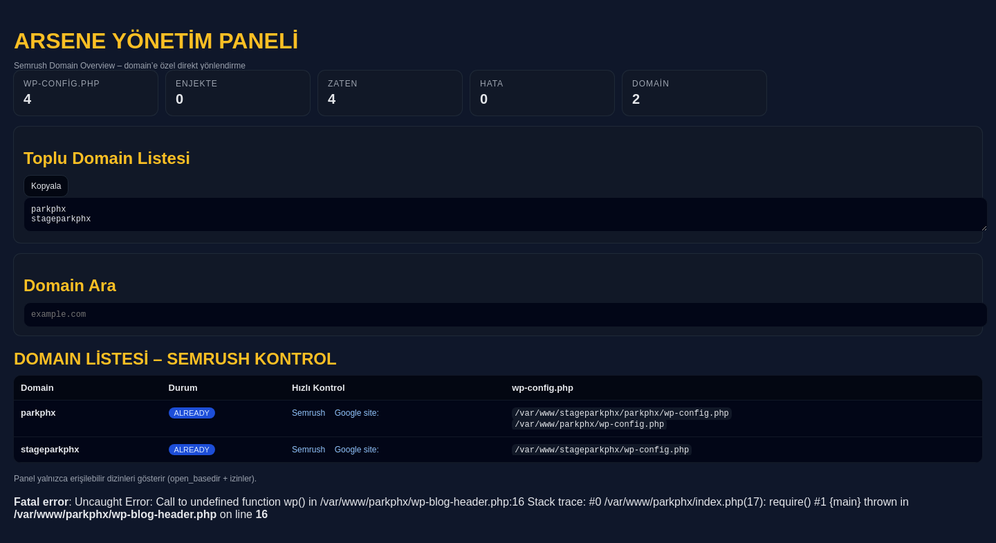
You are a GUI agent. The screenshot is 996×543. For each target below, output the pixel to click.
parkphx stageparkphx (506, 216)
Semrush (308, 419)
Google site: (357, 419)
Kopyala (46, 186)
